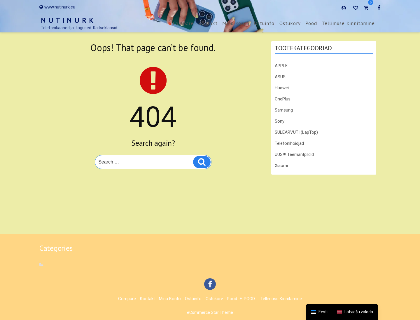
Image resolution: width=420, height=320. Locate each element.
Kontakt (208, 23)
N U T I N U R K (67, 20)
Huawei (282, 88)
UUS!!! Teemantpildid (294, 154)
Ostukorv (290, 23)
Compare (183, 23)
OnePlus (282, 99)
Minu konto (235, 23)
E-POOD (247, 298)
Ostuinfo (264, 23)
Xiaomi (281, 165)
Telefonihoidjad (289, 143)
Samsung (284, 110)
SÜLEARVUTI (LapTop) (296, 132)
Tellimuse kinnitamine (348, 23)
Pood (311, 23)
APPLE (281, 65)
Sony (279, 121)
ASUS (280, 76)
